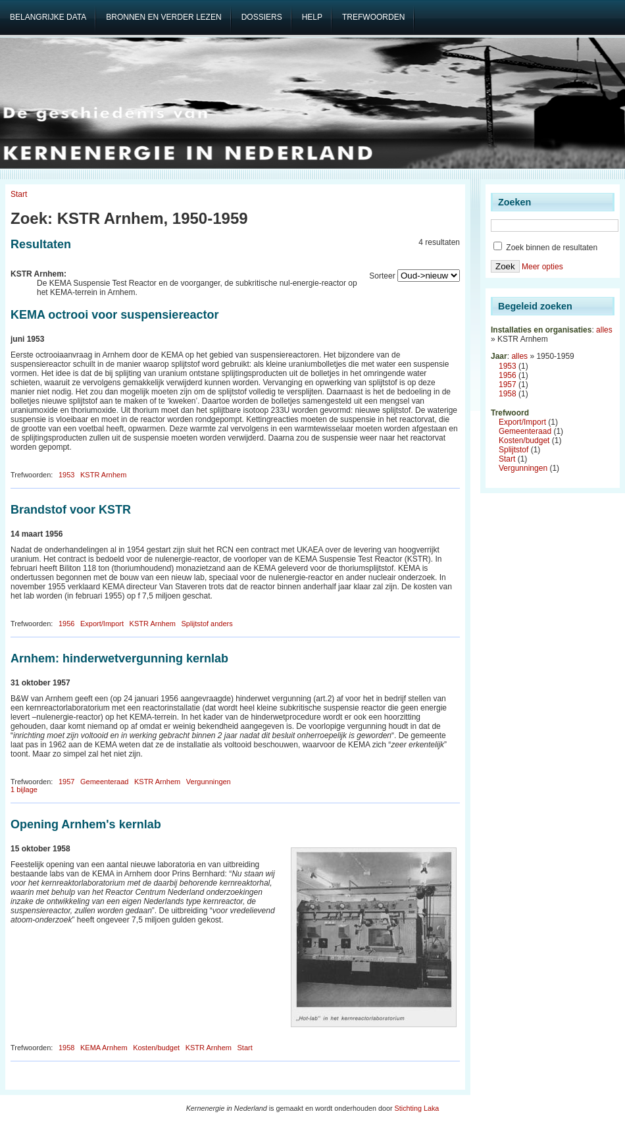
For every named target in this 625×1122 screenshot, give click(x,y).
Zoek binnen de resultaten (545, 247)
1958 (66, 1048)
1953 (66, 475)
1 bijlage (24, 789)
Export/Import (102, 624)
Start (19, 194)
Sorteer (382, 275)
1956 (66, 624)
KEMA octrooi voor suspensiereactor (114, 314)
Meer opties (542, 266)
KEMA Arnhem (104, 1048)
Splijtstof (513, 449)
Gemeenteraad (104, 782)
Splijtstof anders (206, 624)
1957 (66, 782)
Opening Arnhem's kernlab (86, 824)
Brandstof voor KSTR (71, 509)
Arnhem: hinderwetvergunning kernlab (119, 658)
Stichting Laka (417, 1108)
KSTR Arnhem (103, 475)
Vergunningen (208, 782)
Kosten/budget (156, 1048)
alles (604, 329)
